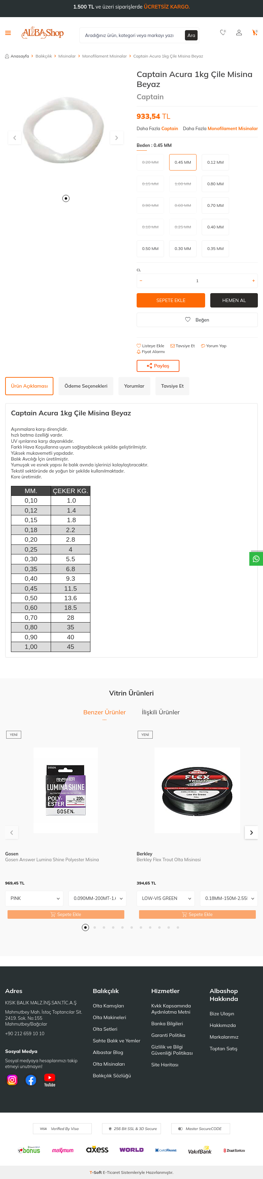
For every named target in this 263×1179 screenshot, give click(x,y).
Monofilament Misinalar (104, 56)
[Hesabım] (239, 32)
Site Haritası (164, 1065)
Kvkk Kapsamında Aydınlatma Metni (171, 1009)
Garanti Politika (168, 1035)
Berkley (144, 853)
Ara (191, 35)
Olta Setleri (105, 1029)
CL (139, 270)
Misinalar (67, 56)
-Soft (96, 1172)
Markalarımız (224, 1037)
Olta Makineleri (109, 1017)
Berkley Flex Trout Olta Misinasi (169, 859)
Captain (150, 96)
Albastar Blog (108, 1052)
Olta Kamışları (108, 1006)
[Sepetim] (255, 32)
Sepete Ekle (171, 300)
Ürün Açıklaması (29, 386)
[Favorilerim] (223, 32)
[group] (65, 129)
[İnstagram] (12, 1080)
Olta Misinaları (109, 1064)
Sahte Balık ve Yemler (116, 1041)
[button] (66, 198)
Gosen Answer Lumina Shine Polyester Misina (52, 859)
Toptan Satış (223, 1048)
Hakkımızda (223, 1025)
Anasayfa (17, 56)
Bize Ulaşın (222, 1014)
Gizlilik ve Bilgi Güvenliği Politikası (172, 1050)
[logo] (42, 32)
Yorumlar (134, 386)
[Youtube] (50, 1080)
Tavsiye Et (183, 345)
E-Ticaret (111, 1172)
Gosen (11, 853)
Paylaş (158, 366)
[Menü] (8, 32)
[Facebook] (31, 1080)
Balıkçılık (44, 56)
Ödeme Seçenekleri (85, 386)
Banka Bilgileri (167, 1023)
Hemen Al (234, 300)
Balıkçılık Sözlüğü (112, 1076)
